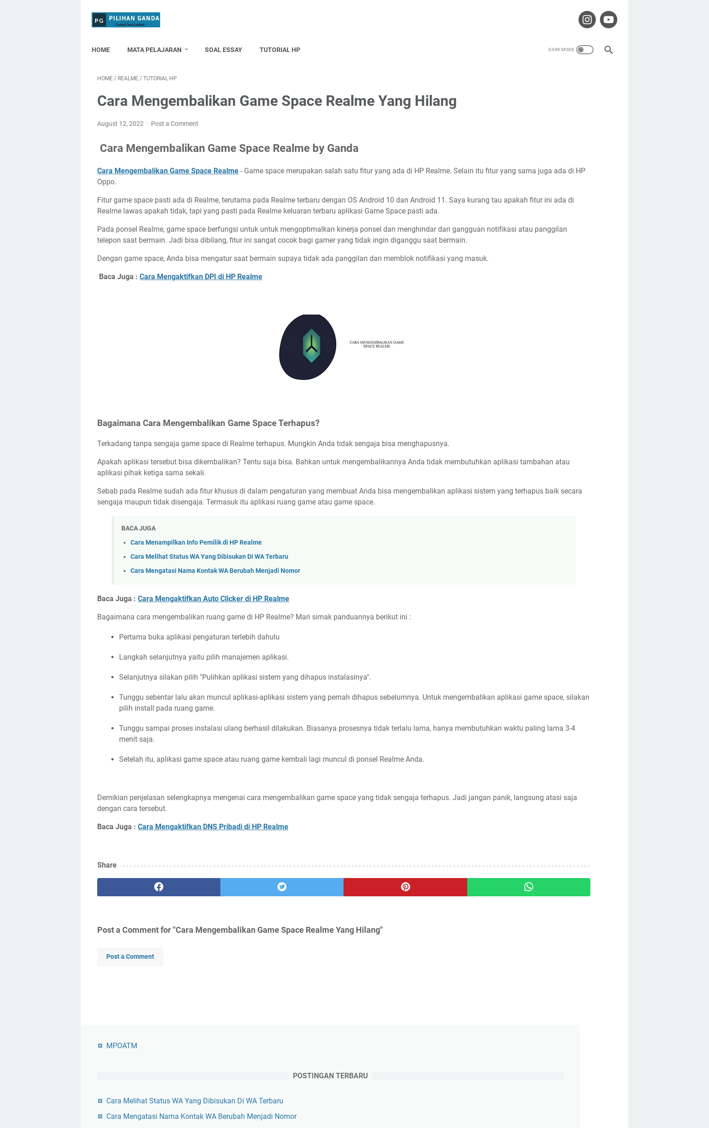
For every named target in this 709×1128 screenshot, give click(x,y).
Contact (324, 1095)
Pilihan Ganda (367, 1114)
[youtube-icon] (602, 11)
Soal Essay (229, 36)
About (295, 1095)
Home (106, 36)
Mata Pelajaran (160, 36)
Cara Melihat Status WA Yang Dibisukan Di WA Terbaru (209, 625)
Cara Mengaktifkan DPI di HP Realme (201, 323)
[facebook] (140, 956)
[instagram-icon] (580, 11)
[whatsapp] (399, 956)
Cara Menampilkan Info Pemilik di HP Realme (196, 611)
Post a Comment (174, 137)
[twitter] (226, 956)
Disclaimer (359, 1095)
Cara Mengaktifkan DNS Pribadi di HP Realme (213, 895)
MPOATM (499, 76)
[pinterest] (313, 956)
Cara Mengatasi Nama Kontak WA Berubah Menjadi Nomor (215, 640)
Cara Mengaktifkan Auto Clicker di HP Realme (213, 667)
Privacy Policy (402, 1095)
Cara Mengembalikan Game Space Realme (168, 185)
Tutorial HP (285, 36)
